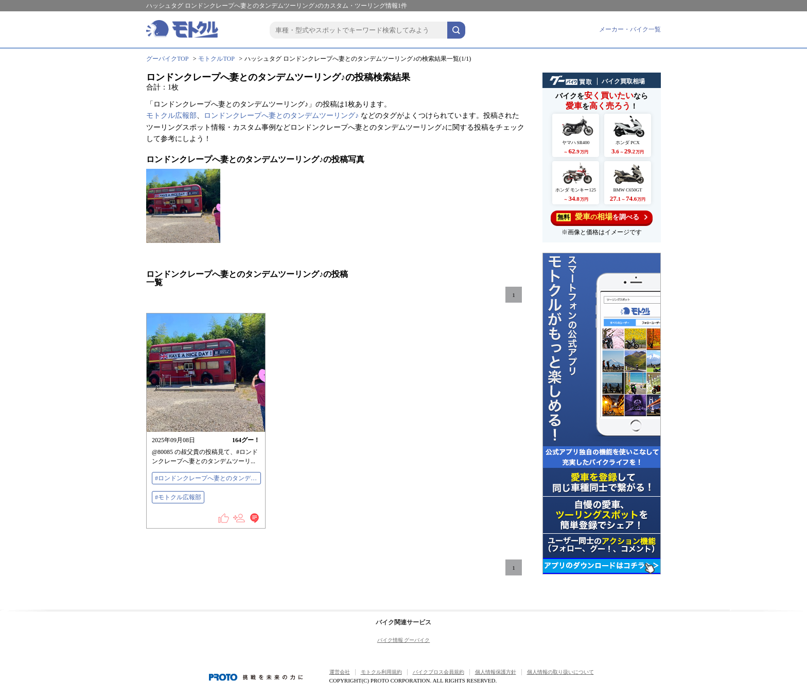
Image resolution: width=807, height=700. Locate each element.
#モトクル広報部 (178, 497)
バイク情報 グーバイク (403, 640)
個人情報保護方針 (495, 672)
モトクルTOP (216, 58)
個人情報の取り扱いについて (560, 672)
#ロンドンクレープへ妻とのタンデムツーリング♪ (208, 478)
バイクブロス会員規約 (438, 672)
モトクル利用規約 (381, 672)
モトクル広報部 (171, 115)
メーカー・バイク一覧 (630, 29)
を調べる (601, 217)
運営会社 (339, 672)
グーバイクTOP (167, 58)
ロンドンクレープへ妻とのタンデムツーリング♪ (281, 115)
